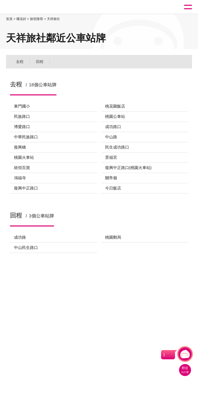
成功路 (20, 237)
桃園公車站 (115, 116)
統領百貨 (22, 168)
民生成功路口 (117, 147)
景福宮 (111, 157)
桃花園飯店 (115, 106)
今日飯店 (113, 188)
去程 (19, 61)
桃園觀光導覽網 (24, 7)
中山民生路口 (26, 247)
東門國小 (22, 106)
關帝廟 (111, 178)
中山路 (111, 137)
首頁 (9, 19)
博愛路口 (22, 127)
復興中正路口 (26, 188)
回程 (39, 61)
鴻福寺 (20, 178)
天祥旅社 (53, 19)
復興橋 (20, 147)
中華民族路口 (26, 137)
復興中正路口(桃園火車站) (128, 168)
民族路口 (22, 116)
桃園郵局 (113, 237)
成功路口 (113, 127)
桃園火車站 (24, 157)
